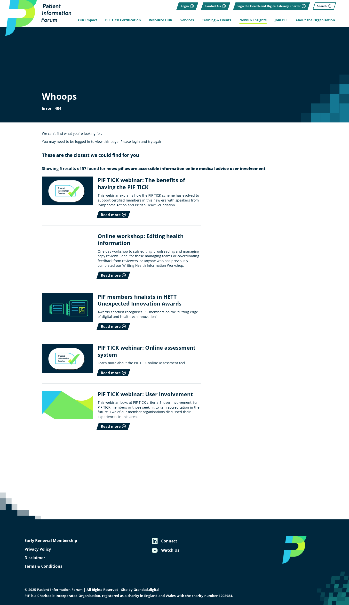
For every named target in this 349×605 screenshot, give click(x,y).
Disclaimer (34, 557)
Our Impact (87, 20)
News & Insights (253, 20)
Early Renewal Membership (50, 540)
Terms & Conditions (43, 566)
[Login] (187, 6)
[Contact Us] (215, 6)
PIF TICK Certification (123, 20)
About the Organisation (315, 20)
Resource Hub (160, 20)
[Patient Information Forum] (36, 18)
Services (187, 20)
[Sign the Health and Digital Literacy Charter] (271, 6)
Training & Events (216, 20)
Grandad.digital (146, 590)
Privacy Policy (37, 549)
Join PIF (281, 20)
